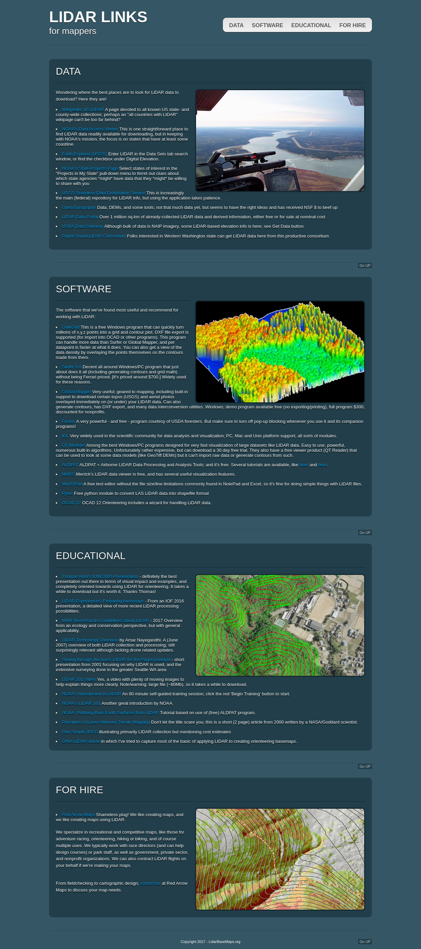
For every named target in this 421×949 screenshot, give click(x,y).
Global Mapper (76, 391)
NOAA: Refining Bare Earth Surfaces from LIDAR (110, 712)
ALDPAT (70, 464)
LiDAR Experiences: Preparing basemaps (103, 601)
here (304, 464)
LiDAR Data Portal (80, 216)
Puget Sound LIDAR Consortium (94, 236)
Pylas (67, 493)
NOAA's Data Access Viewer (90, 129)
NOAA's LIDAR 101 (81, 703)
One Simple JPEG (80, 731)
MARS (68, 474)
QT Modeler (73, 445)
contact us (150, 883)
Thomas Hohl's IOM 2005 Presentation (100, 576)
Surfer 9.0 (71, 366)
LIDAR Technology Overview (90, 640)
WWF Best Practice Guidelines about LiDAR (105, 620)
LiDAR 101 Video (79, 679)
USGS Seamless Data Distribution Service (103, 192)
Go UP (365, 265)
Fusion (68, 421)
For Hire (352, 25)
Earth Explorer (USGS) (84, 153)
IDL (65, 435)
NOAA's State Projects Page (90, 168)
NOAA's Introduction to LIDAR (91, 693)
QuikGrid (70, 327)
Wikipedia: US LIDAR (83, 109)
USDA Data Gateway (82, 226)
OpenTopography (79, 207)
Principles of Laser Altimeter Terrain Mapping (106, 722)
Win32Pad (72, 483)
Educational (311, 25)
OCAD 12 (71, 502)
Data (236, 25)
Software (267, 25)
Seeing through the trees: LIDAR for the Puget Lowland (116, 659)
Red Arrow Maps (78, 814)
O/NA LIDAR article (81, 741)
